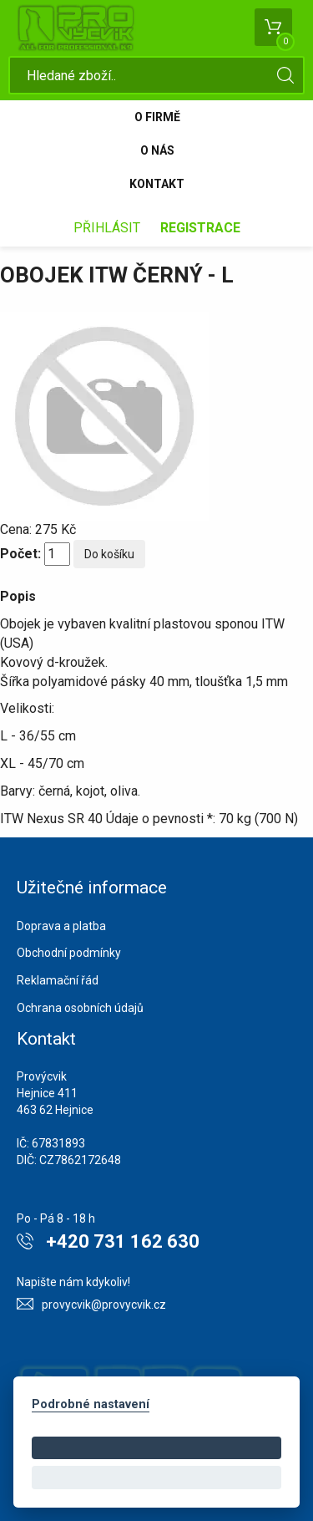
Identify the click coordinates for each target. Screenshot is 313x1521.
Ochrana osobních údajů (80, 1008)
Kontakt (156, 184)
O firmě (157, 117)
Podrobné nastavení (90, 1404)
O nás (157, 150)
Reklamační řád (57, 980)
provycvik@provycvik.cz (104, 1304)
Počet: (20, 554)
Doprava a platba (61, 926)
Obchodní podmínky (69, 952)
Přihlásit (106, 228)
